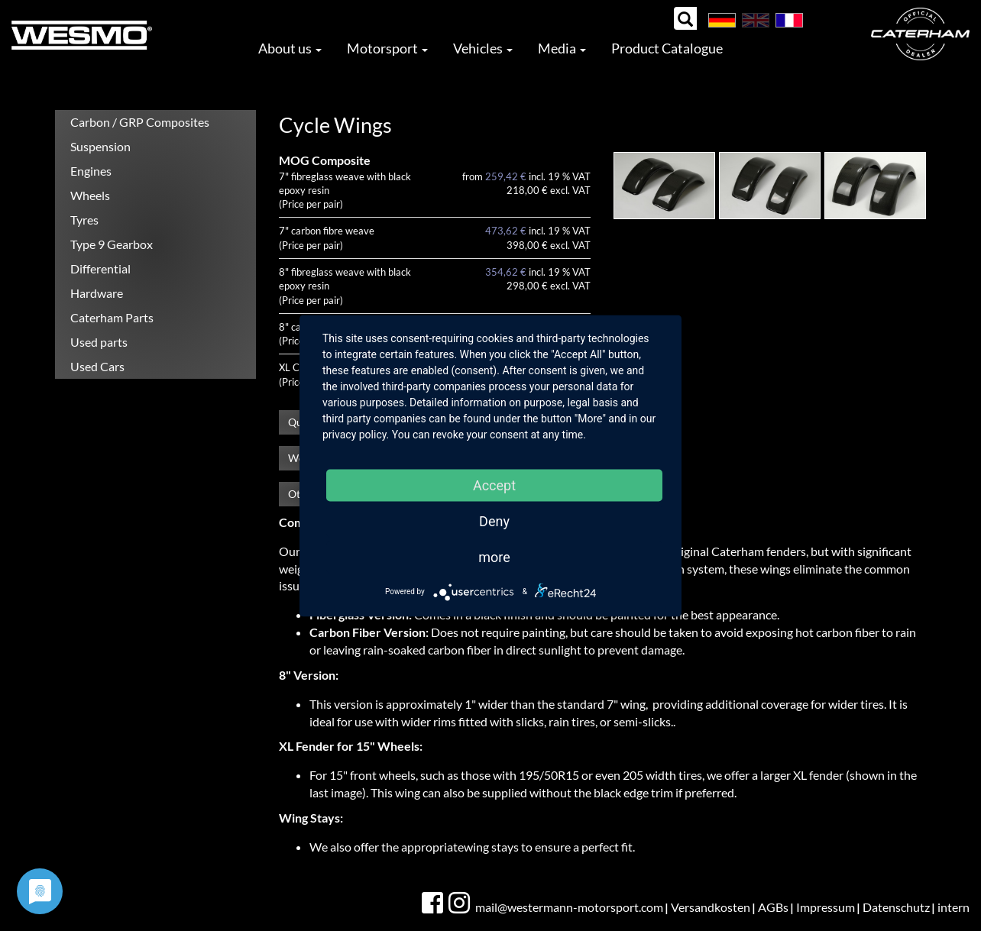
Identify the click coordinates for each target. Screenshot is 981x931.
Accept (494, 485)
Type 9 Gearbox (111, 244)
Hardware (96, 293)
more (494, 556)
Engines (91, 170)
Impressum (825, 907)
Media (562, 48)
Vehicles (483, 48)
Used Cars (97, 366)
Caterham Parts (112, 317)
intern (953, 907)
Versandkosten (710, 907)
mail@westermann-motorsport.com (569, 907)
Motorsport (387, 48)
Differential (100, 268)
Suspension (100, 146)
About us (290, 48)
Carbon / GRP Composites (139, 122)
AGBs (773, 907)
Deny (494, 520)
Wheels (90, 195)
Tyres (84, 219)
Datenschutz (896, 907)
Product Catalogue (667, 48)
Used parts (99, 342)
